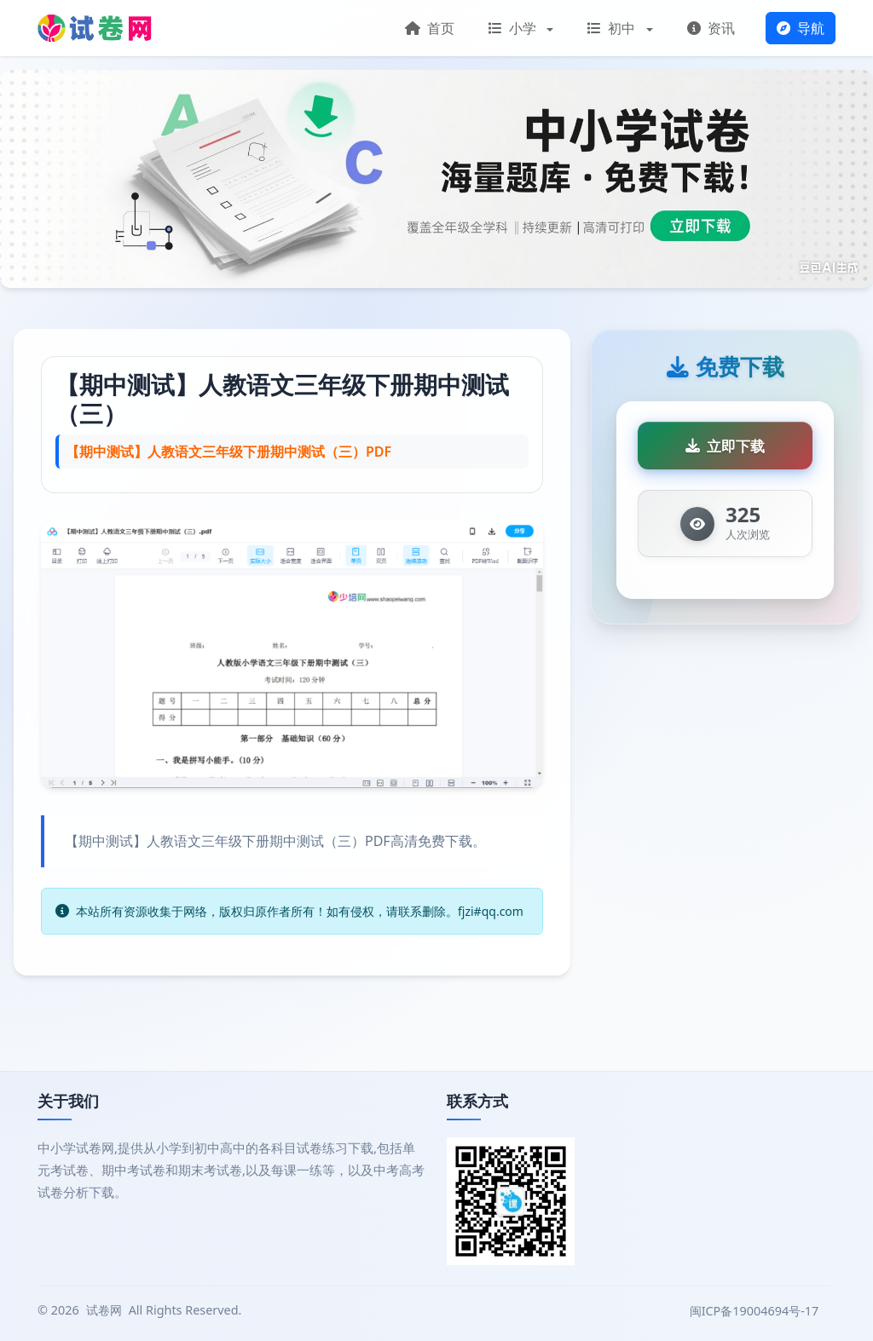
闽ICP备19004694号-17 (756, 1311)
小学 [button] (514, 28)
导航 (800, 28)
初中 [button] (613, 28)
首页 (429, 28)
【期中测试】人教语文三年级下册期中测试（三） (282, 398)
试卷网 (104, 1310)
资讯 (711, 28)
